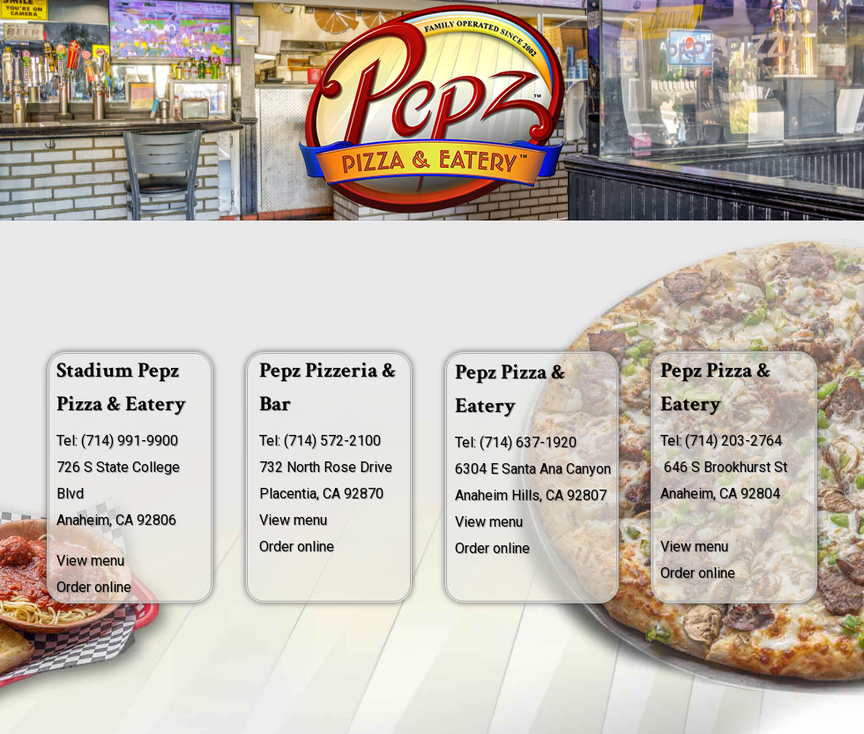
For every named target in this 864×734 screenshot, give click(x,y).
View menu (293, 520)
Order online (93, 587)
